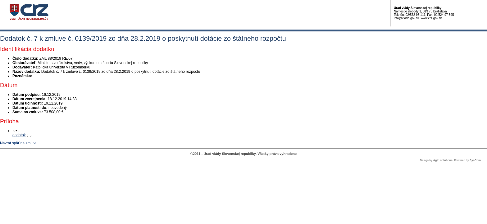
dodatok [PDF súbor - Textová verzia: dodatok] (19, 135)
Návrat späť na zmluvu (19, 143)
